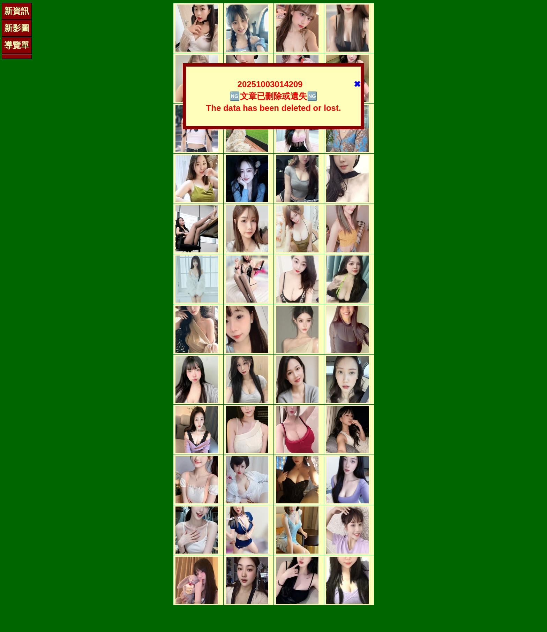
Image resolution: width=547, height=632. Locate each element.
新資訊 (16, 11)
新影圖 (16, 28)
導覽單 (16, 45)
